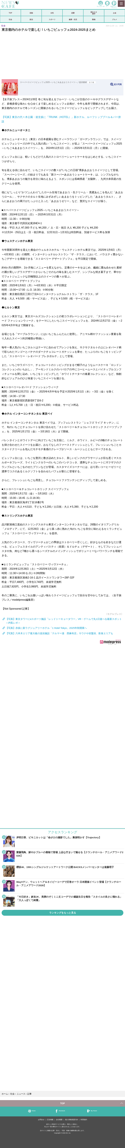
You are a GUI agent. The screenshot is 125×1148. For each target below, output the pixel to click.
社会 (10, 19)
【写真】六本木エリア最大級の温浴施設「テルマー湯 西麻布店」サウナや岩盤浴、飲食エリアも (59, 633)
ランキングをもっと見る (62, 912)
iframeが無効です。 (62, 785)
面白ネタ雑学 (93, 12)
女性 (52, 13)
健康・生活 (73, 19)
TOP (10, 13)
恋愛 (73, 13)
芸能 (31, 13)
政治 (31, 19)
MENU (121, 3)
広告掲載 (50, 1119)
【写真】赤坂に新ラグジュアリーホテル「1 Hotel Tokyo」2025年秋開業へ (46, 628)
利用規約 (84, 1119)
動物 (93, 19)
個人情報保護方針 (71, 1119)
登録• (114, 7)
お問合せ (41, 1119)
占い (107, 6)
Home (33, 1110)
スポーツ (52, 19)
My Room (94, 1110)
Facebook (62, 1110)
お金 (114, 13)
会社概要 (59, 1119)
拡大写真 (118, 84)
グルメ (114, 19)
